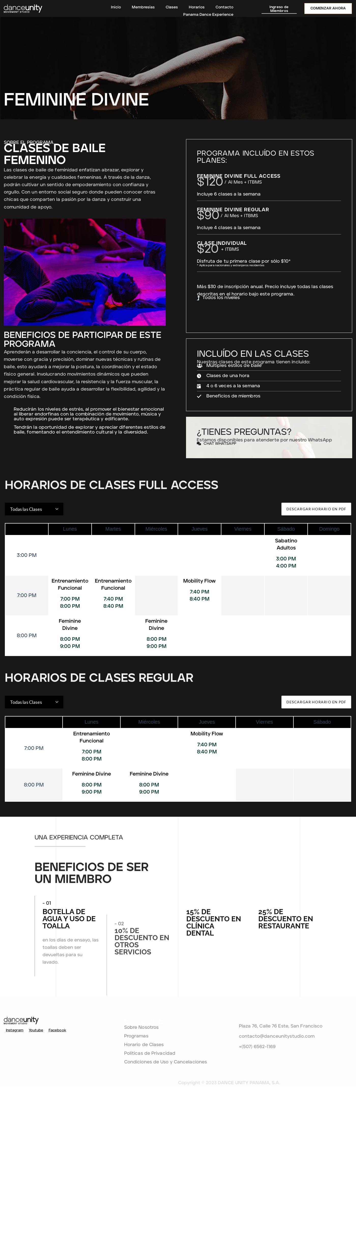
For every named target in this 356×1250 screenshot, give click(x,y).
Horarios (197, 7)
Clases (172, 7)
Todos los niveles (271, 320)
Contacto (224, 7)
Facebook (53, 1184)
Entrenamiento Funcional (69, 659)
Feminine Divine (69, 699)
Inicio (116, 7)
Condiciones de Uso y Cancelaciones (186, 1216)
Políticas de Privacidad (187, 1205)
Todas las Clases (25, 584)
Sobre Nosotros (179, 1179)
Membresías (143, 7)
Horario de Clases (182, 1197)
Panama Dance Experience (208, 15)
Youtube (32, 1184)
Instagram (11, 1184)
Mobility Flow (199, 655)
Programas (174, 1188)
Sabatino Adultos (287, 619)
